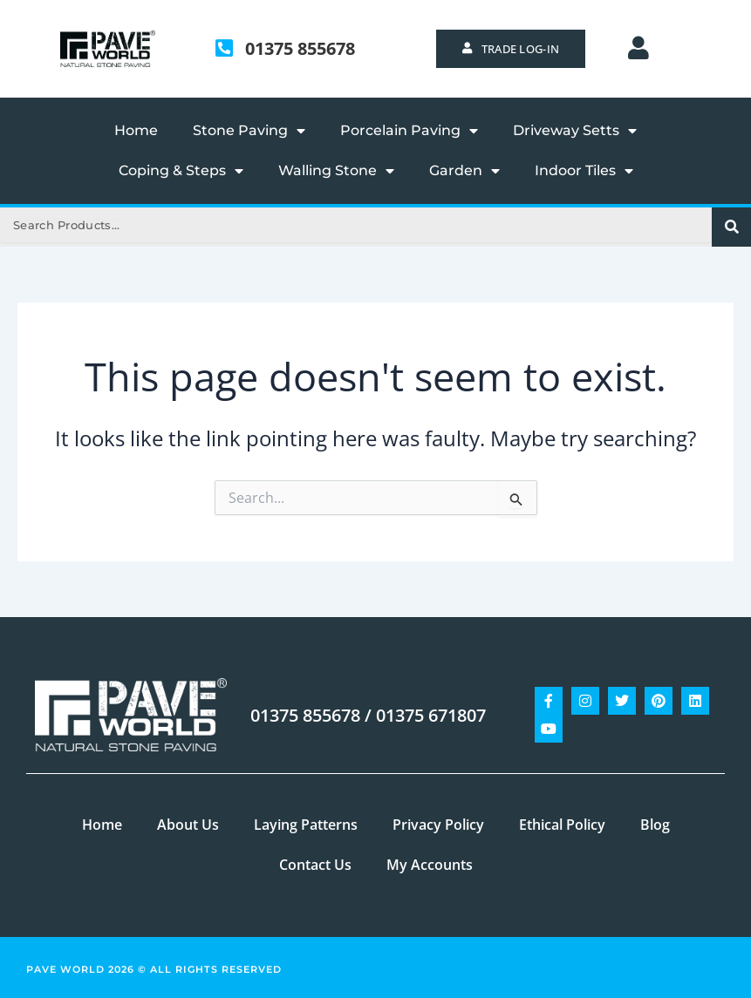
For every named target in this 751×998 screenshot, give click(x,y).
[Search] (731, 227)
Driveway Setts (575, 130)
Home (136, 130)
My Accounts (429, 864)
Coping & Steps (181, 171)
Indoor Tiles (584, 171)
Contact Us (315, 864)
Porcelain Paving (409, 130)
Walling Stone (336, 171)
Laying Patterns (306, 824)
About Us (188, 824)
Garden (464, 171)
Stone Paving (249, 130)
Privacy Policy (438, 824)
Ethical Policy (562, 824)
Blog (655, 824)
